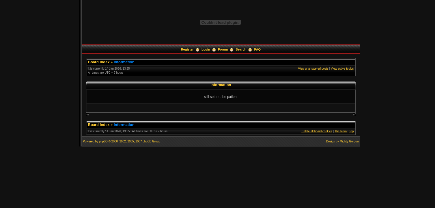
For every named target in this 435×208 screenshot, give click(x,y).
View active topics (342, 68)
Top (351, 131)
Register (187, 49)
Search (241, 49)
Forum (223, 49)
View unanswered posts (313, 68)
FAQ (257, 49)
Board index (99, 62)
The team (341, 131)
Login (205, 49)
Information (124, 62)
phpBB (103, 141)
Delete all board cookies (316, 131)
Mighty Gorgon (349, 141)
